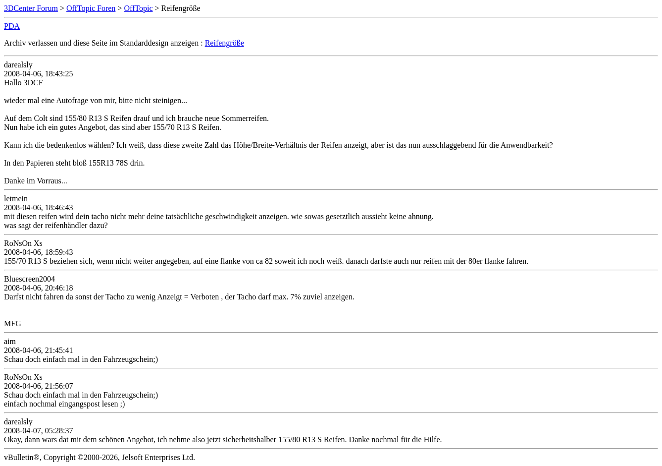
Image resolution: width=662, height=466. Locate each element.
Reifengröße (224, 43)
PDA (12, 26)
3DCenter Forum (31, 8)
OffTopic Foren (90, 8)
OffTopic (138, 8)
